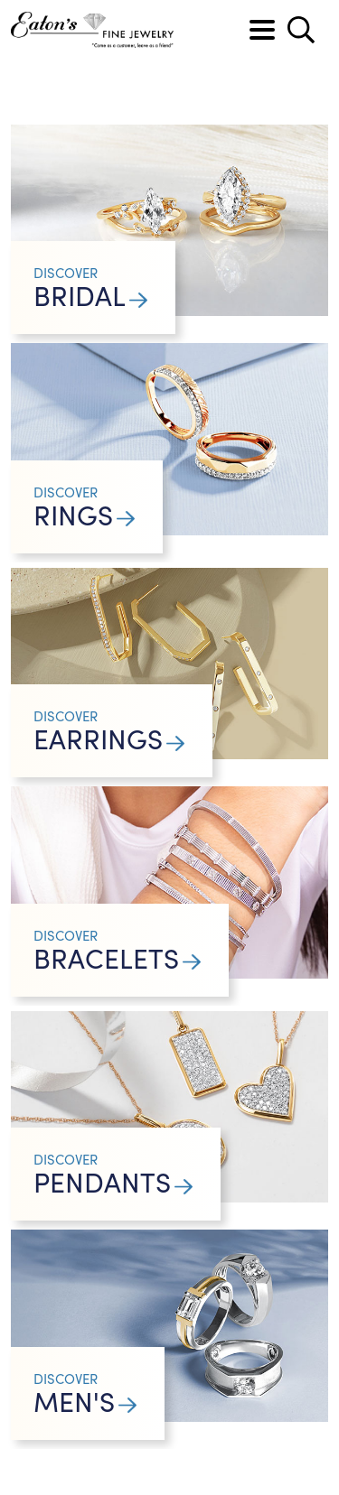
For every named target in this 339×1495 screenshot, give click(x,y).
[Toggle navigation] (262, 29)
